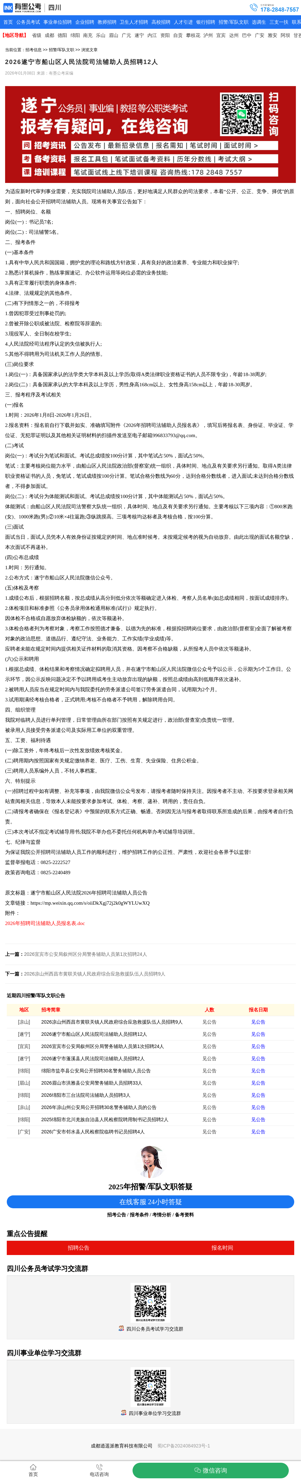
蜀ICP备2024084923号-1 (183, 1445)
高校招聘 (161, 22)
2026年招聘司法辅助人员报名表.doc (45, 923)
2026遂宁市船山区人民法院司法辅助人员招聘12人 (94, 1034)
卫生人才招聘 (134, 22)
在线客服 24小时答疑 (150, 1202)
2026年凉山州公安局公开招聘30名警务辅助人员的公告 (99, 1107)
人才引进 (183, 22)
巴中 (247, 35)
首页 (8, 22)
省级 (36, 35)
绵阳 (75, 35)
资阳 (165, 35)
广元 (126, 35)
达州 (234, 35)
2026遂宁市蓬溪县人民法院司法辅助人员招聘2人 (93, 1058)
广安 (259, 35)
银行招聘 (205, 22)
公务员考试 (28, 22)
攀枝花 (193, 35)
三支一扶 (278, 22)
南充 (88, 35)
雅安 (272, 35)
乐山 (100, 35)
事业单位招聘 (57, 22)
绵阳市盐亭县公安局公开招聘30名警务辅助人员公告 (96, 1070)
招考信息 (33, 49)
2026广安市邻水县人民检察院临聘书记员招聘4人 (93, 1131)
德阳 (62, 35)
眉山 (113, 35)
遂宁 (139, 35)
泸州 (208, 35)
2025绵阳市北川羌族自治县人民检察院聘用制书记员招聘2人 (104, 1119)
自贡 (178, 35)
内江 (152, 35)
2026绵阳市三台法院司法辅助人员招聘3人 (86, 1095)
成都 (49, 35)
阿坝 (285, 35)
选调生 (259, 22)
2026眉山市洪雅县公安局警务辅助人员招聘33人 (92, 1083)
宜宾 (221, 35)
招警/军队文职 (233, 22)
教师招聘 (107, 22)
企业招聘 (84, 22)
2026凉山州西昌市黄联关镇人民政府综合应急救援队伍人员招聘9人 (94, 974)
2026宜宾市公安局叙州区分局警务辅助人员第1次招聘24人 (85, 954)
